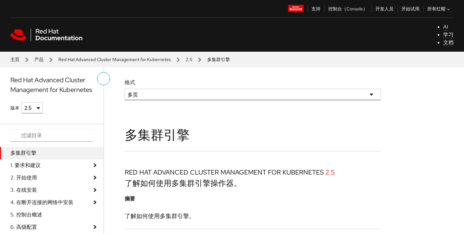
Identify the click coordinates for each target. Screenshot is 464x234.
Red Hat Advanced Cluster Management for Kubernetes (114, 59)
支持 (315, 9)
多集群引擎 (23, 153)
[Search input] (51, 135)
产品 (39, 59)
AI (445, 26)
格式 (130, 82)
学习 (448, 34)
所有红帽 (439, 9)
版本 (14, 108)
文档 (448, 42)
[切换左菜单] (103, 78)
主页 (14, 59)
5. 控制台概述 (26, 214)
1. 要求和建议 (25, 165)
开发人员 (384, 9)
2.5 (189, 59)
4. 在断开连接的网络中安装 (41, 202)
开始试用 (410, 9)
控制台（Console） (348, 9)
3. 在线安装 (23, 190)
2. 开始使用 (23, 177)
